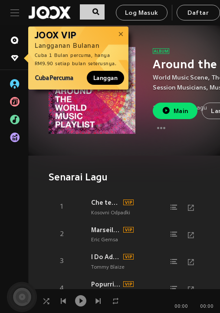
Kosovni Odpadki (110, 213)
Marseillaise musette (106, 229)
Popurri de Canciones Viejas (106, 284)
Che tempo (106, 202)
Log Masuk (141, 13)
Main (175, 111)
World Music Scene (180, 78)
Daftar (197, 13)
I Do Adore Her (106, 256)
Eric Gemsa (104, 240)
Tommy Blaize (108, 267)
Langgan (105, 77)
